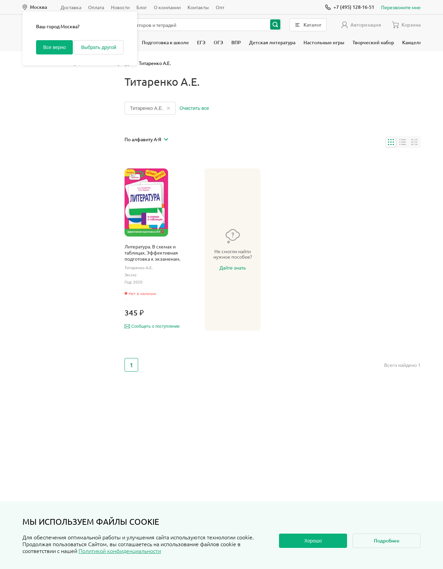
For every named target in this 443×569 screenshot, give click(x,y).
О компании (167, 7)
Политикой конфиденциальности (120, 550)
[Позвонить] (349, 7)
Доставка (71, 7)
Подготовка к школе (165, 42)
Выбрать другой (98, 47)
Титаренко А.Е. (150, 108)
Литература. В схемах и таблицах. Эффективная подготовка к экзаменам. (152, 252)
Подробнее (386, 540)
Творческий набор (373, 42)
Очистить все (194, 108)
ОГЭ (218, 42)
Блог (141, 7)
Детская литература (272, 42)
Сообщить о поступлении (152, 326)
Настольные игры (323, 42)
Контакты (198, 7)
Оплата (96, 7)
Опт (220, 7)
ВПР (236, 42)
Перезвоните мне (401, 7)
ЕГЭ (201, 42)
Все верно (54, 47)
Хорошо (313, 540)
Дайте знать (232, 267)
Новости (120, 7)
